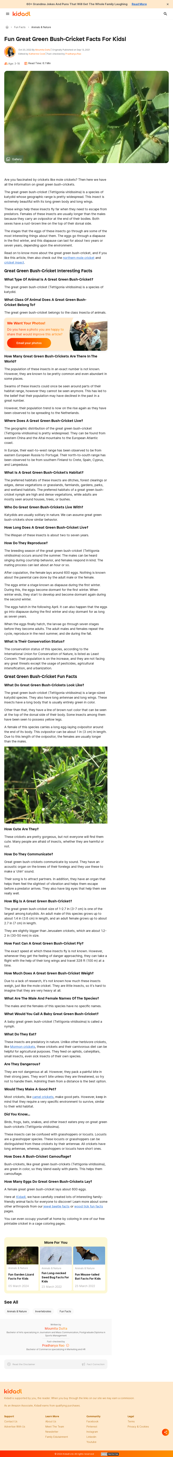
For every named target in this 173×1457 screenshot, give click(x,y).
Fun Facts (20, 27)
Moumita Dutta (42, 49)
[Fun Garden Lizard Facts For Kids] (22, 1255)
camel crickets (43, 1097)
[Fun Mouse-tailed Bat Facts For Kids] (89, 1255)
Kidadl (8, 27)
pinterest (91, 1426)
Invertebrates (43, 1311)
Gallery (17, 159)
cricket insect (14, 262)
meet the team (54, 1426)
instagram (92, 1431)
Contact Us (10, 1421)
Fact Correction (96, 1364)
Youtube (91, 1441)
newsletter (51, 1431)
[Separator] (165, 1432)
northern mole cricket (78, 258)
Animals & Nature (18, 1268)
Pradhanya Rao (73, 53)
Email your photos (29, 343)
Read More (139, 4)
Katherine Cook (37, 53)
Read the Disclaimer (24, 1364)
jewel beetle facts (56, 1206)
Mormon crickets (22, 1046)
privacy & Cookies (138, 1426)
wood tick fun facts (88, 1206)
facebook (92, 1421)
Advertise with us (14, 1426)
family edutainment (56, 1436)
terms (131, 1421)
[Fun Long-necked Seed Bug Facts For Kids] (56, 1255)
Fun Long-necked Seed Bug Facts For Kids (55, 1277)
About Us (50, 1421)
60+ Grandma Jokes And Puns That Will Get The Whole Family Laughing (76, 4)
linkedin (91, 1436)
